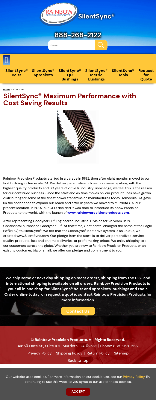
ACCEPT (78, 391)
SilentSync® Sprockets (43, 72)
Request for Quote (146, 75)
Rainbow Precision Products (120, 283)
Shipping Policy (69, 353)
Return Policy (98, 353)
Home (6, 89)
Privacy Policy (39, 353)
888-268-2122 (78, 34)
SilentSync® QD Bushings (70, 75)
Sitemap (121, 353)
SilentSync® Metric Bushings (96, 75)
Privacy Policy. (134, 376)
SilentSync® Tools (123, 72)
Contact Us (78, 311)
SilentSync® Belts (16, 72)
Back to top (78, 360)
